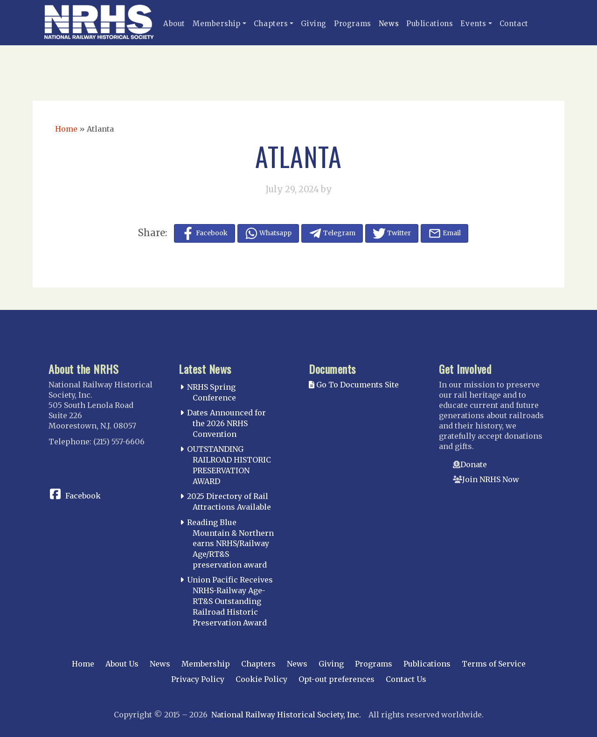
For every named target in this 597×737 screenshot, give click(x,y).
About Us (122, 663)
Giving (313, 23)
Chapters (271, 23)
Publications (429, 23)
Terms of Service (494, 663)
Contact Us (406, 679)
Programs (352, 23)
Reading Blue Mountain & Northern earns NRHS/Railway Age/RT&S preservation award (230, 543)
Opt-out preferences (336, 679)
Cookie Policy (261, 679)
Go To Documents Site (354, 384)
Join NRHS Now (490, 479)
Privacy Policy (197, 679)
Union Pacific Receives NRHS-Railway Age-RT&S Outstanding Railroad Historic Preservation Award (230, 601)
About (174, 23)
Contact (514, 23)
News (389, 23)
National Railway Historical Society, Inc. (286, 714)
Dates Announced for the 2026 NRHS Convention (226, 423)
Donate (473, 464)
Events (473, 23)
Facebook (83, 495)
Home (66, 128)
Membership (217, 23)
